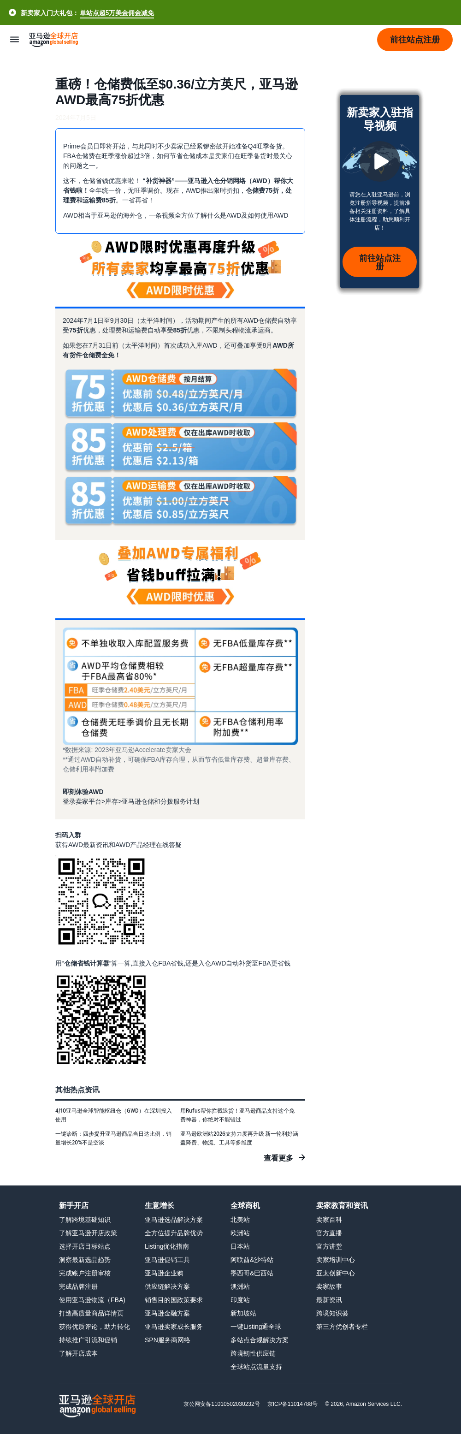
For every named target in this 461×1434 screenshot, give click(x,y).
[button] (415, 39)
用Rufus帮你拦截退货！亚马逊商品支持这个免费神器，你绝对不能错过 (237, 1115)
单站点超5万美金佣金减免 (117, 13)
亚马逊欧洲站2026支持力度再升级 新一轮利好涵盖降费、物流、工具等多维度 (239, 1138)
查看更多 (278, 1157)
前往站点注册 (380, 262)
